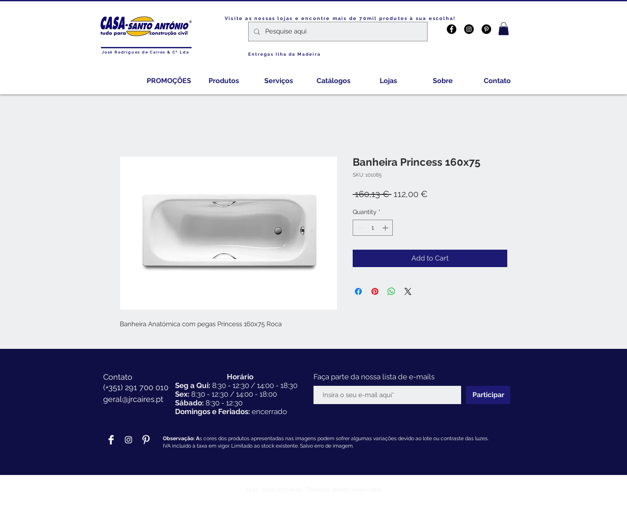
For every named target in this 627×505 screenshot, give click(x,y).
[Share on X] (408, 291)
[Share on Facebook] (358, 291)
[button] (503, 28)
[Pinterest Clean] (146, 440)
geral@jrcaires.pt (133, 399)
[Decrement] (359, 227)
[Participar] (488, 395)
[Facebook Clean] (111, 440)
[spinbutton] (373, 227)
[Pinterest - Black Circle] (486, 29)
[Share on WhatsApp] (391, 291)
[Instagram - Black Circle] (469, 29)
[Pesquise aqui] (337, 31)
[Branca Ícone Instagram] (128, 440)
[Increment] (386, 227)
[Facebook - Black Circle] (451, 29)
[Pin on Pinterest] (375, 291)
